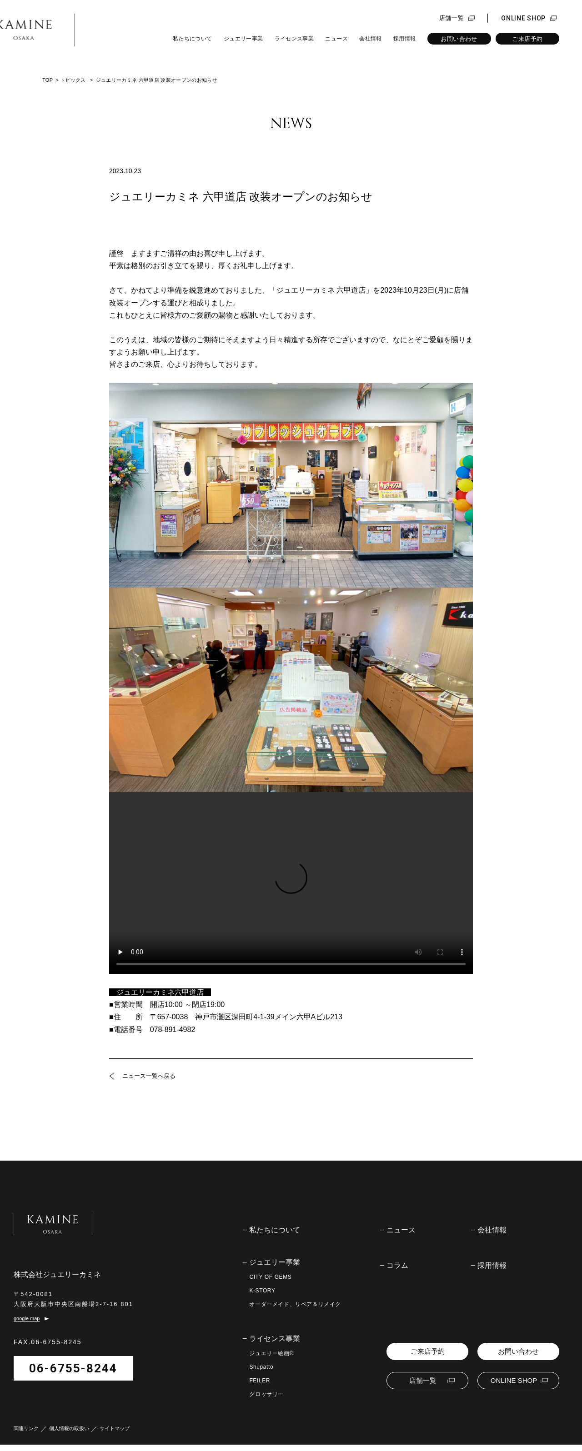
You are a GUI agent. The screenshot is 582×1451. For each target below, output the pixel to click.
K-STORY (262, 1290)
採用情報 (404, 38)
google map (27, 1324)
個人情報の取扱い (69, 1434)
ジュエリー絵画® (271, 1353)
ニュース (336, 38)
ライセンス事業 (294, 38)
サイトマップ (115, 1434)
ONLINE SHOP (523, 18)
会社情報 (370, 38)
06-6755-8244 (73, 1374)
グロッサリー (266, 1394)
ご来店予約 (527, 38)
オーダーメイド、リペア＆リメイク (295, 1304)
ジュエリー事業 (243, 38)
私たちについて (192, 38)
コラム (397, 1265)
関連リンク (26, 1434)
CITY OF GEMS (270, 1277)
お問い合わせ (459, 38)
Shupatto (261, 1367)
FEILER (259, 1380)
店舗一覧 (451, 18)
